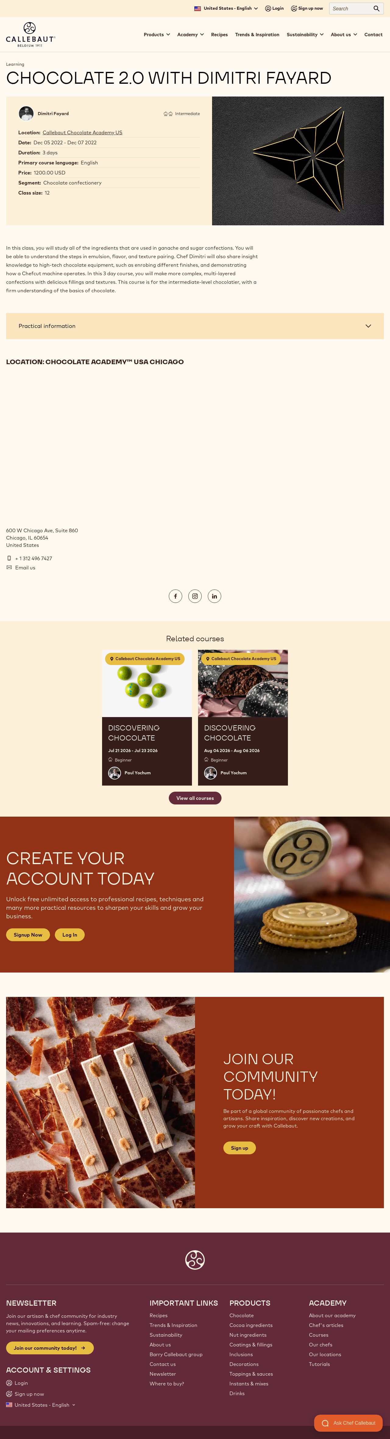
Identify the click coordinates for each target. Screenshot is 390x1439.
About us (160, 1345)
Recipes (219, 34)
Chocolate (241, 1315)
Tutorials (319, 1364)
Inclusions (241, 1354)
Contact (373, 34)
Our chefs (320, 1345)
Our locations (325, 1354)
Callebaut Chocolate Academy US (82, 132)
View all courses (195, 798)
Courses (318, 1335)
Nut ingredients (248, 1335)
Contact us (163, 1364)
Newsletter (163, 1374)
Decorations (244, 1364)
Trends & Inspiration (257, 34)
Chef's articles (326, 1325)
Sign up (239, 1148)
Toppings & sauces (251, 1374)
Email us (25, 568)
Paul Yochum (138, 773)
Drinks (237, 1393)
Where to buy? (167, 1384)
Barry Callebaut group (176, 1354)
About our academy (332, 1315)
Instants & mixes (248, 1384)
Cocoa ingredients (251, 1325)
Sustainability (166, 1335)
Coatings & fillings (250, 1345)
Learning (15, 64)
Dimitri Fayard (53, 113)
